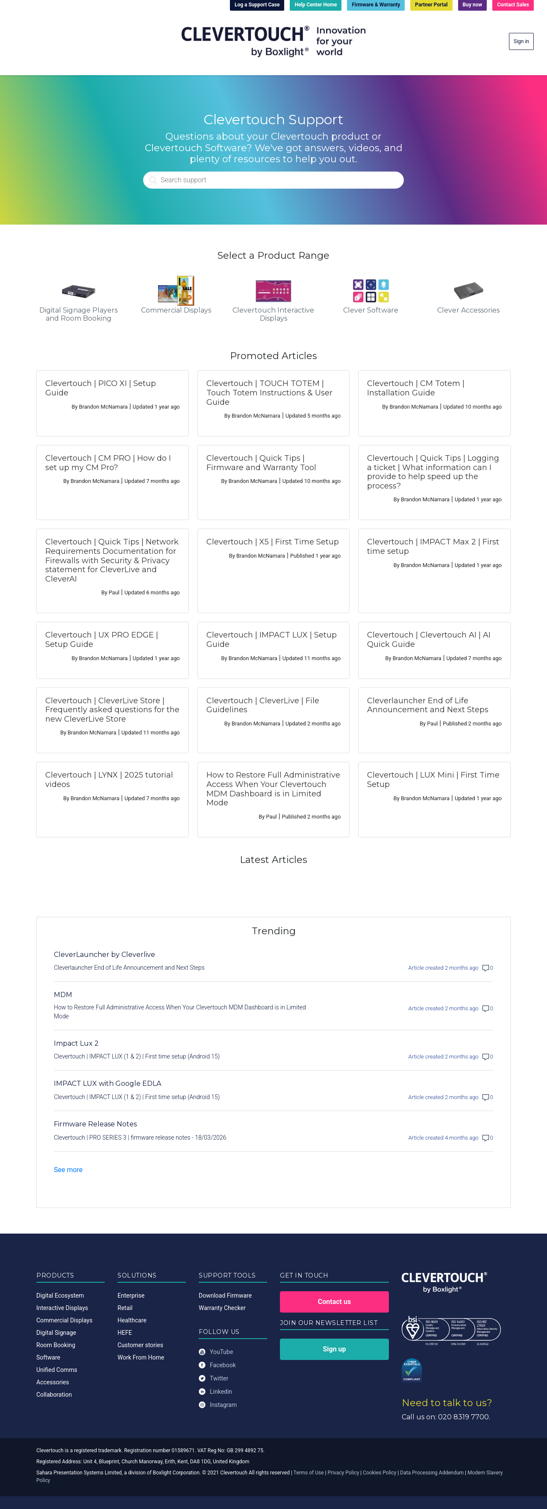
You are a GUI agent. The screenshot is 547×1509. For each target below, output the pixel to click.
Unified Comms (56, 1369)
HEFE (125, 1332)
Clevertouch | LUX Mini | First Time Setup (433, 779)
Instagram (218, 1405)
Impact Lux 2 (76, 1043)
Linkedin (215, 1391)
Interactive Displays (62, 1307)
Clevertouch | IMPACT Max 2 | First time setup (433, 546)
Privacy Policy (343, 1473)
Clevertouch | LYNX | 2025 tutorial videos (109, 779)
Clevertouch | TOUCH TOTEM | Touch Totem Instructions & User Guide (269, 392)
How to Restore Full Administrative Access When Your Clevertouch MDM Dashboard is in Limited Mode (273, 788)
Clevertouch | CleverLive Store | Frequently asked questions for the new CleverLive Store (112, 710)
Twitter (213, 1378)
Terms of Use (309, 1473)
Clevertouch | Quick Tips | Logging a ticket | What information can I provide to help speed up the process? (433, 472)
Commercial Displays (64, 1320)
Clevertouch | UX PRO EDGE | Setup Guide (101, 639)
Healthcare (132, 1320)
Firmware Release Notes (95, 1124)
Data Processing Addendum (432, 1473)
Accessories (52, 1382)
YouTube (216, 1352)
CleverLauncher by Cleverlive (104, 954)
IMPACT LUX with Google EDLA (107, 1083)
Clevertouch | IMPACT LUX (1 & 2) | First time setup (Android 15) (137, 1056)
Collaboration (54, 1394)
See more (68, 1170)
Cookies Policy (379, 1473)
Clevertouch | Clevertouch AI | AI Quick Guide (429, 639)
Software (48, 1357)
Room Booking (55, 1345)
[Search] (273, 179)
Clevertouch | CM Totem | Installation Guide (416, 388)
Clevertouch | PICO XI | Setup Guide (100, 388)
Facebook (217, 1365)
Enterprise (131, 1295)
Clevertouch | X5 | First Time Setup (272, 542)
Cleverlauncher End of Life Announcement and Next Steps (427, 705)
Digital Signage (56, 1332)
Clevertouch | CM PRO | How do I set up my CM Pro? (108, 462)
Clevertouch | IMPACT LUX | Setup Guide (271, 639)
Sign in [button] (521, 41)
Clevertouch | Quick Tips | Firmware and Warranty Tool (261, 462)
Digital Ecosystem (60, 1295)
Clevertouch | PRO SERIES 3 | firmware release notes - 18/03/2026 (140, 1137)
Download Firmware (225, 1295)
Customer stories (140, 1345)
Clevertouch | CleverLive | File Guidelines (262, 705)
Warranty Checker (222, 1307)
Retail (125, 1307)
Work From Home (141, 1357)
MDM (63, 995)
